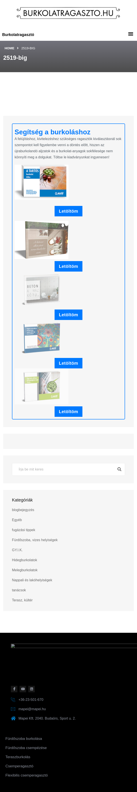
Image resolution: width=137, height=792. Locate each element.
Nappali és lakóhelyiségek (32, 580)
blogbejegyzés (23, 510)
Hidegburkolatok (24, 560)
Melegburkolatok (24, 570)
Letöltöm (68, 211)
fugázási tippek (23, 530)
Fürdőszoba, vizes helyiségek (35, 540)
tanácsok (19, 590)
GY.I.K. (17, 550)
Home (9, 48)
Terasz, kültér (22, 600)
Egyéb (17, 520)
